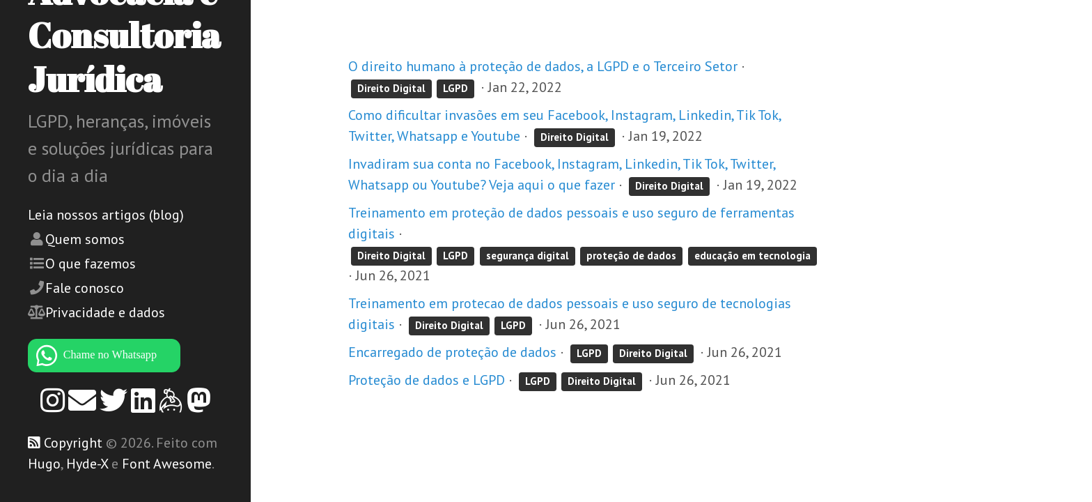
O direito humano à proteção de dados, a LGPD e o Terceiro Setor (543, 66)
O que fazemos (90, 263)
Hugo (44, 464)
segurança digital (527, 255)
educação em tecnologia (752, 255)
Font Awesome (167, 464)
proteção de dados (631, 255)
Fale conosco (84, 288)
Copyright (73, 443)
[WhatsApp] (125, 355)
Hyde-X (87, 464)
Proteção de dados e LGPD (426, 380)
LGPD (455, 88)
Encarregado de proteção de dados (452, 352)
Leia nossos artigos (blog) (106, 215)
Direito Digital (391, 88)
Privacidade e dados (105, 312)
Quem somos (85, 239)
